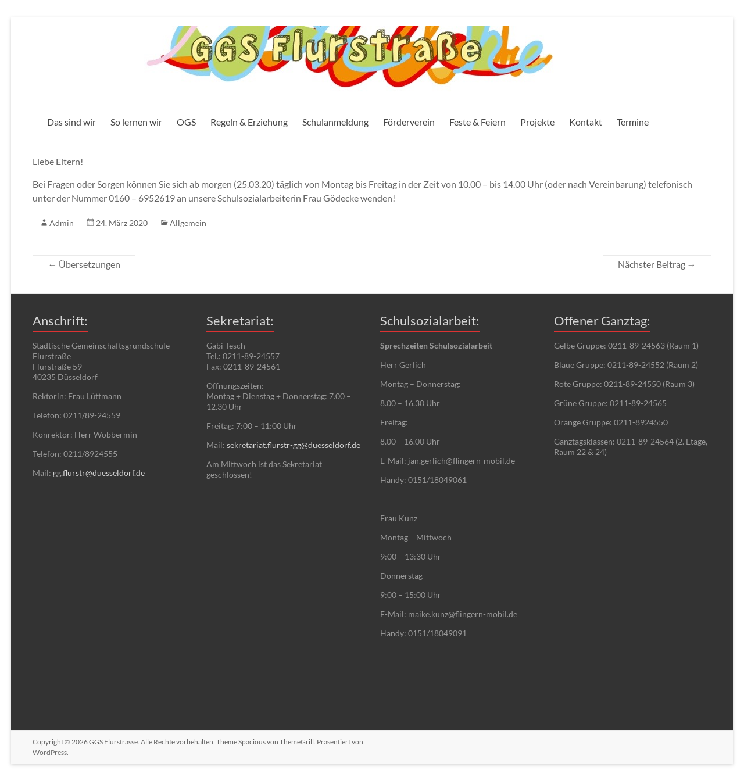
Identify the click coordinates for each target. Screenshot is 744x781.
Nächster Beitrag (657, 264)
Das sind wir (71, 121)
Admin (61, 223)
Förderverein (409, 121)
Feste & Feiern (477, 121)
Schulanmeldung (335, 121)
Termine (633, 121)
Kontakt (585, 121)
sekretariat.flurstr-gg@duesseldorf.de (293, 445)
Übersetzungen (84, 264)
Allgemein (188, 223)
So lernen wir (136, 121)
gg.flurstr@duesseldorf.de (99, 473)
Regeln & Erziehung (249, 121)
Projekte (537, 121)
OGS (186, 121)
